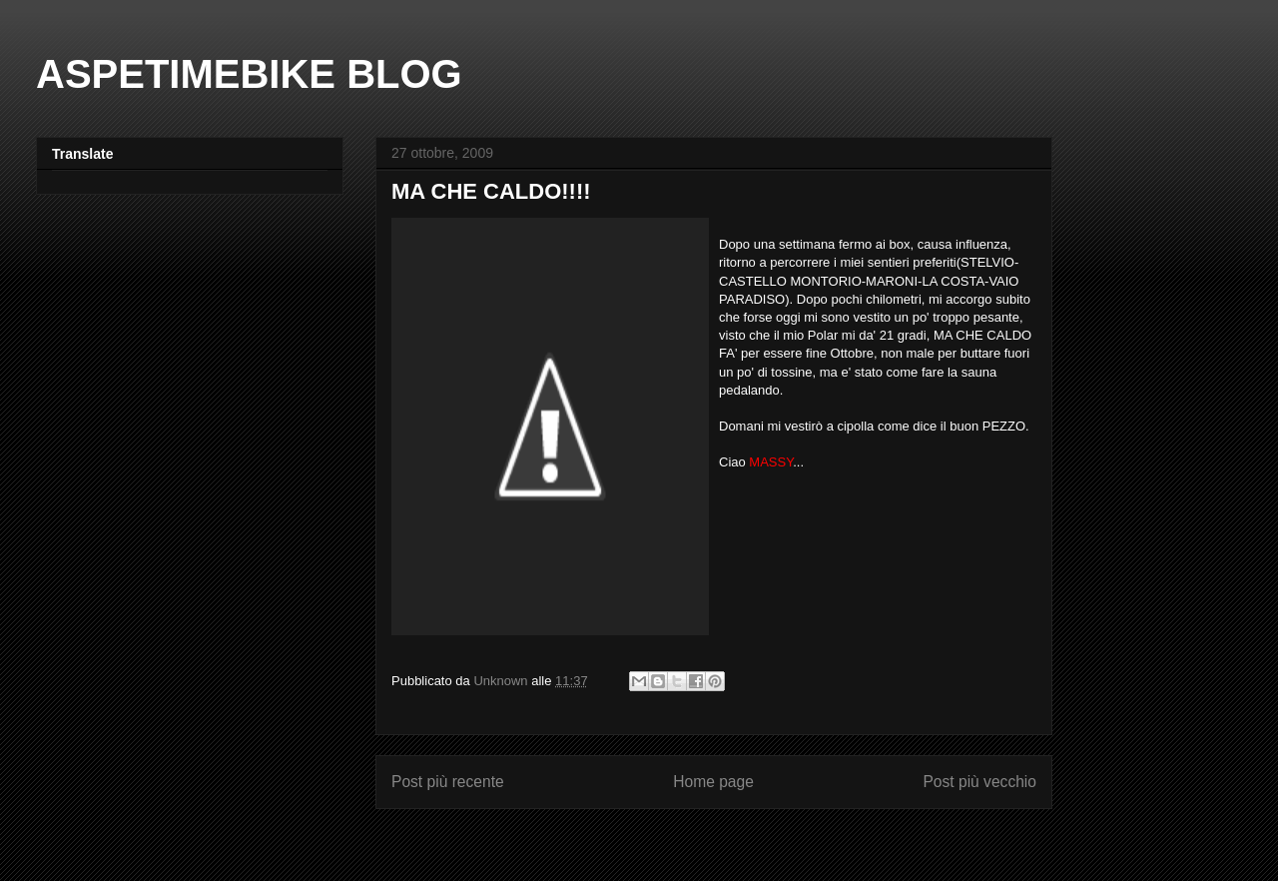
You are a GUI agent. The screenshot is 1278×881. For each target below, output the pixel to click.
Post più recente (447, 781)
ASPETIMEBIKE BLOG (249, 74)
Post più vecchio (979, 781)
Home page (713, 781)
